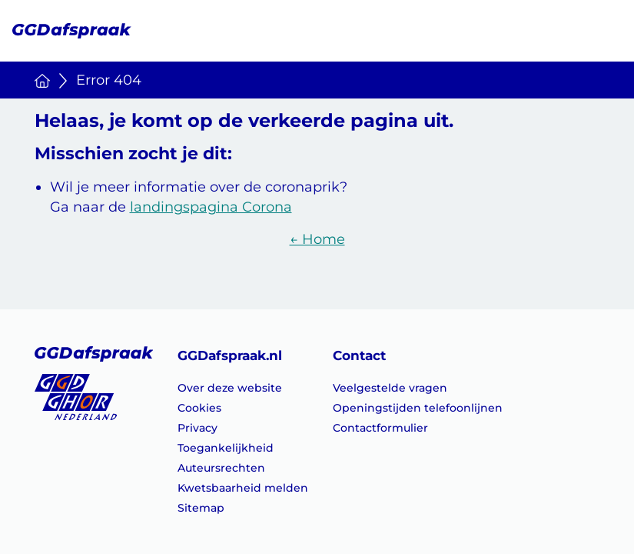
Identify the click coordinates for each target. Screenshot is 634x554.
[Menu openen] (600, 30)
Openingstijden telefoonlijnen (418, 408)
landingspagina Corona (211, 207)
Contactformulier (380, 428)
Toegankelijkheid (226, 448)
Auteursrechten (221, 468)
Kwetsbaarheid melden (243, 488)
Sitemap (201, 508)
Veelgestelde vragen (390, 388)
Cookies (199, 408)
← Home (317, 239)
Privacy (197, 428)
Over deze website (230, 388)
